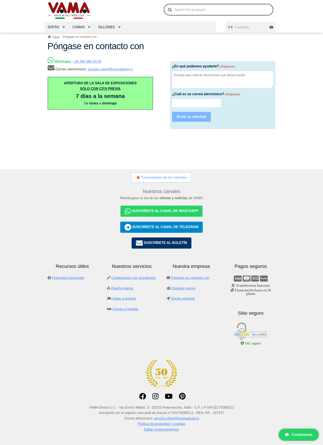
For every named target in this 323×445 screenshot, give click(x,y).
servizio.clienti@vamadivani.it (110, 69)
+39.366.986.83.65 (87, 61)
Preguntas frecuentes (68, 278)
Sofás (53, 27)
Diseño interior (122, 288)
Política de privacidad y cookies (161, 424)
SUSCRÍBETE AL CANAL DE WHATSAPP (161, 211)
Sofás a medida (124, 298)
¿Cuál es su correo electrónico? (206, 94)
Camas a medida (125, 309)
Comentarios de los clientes (161, 177)
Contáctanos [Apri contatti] (299, 435)
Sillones (106, 27)
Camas (78, 27)
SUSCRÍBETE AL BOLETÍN (161, 243)
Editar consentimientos (161, 429)
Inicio (56, 37)
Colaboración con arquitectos (133, 278)
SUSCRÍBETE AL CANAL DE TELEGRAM (161, 227)
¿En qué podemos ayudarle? (203, 66)
